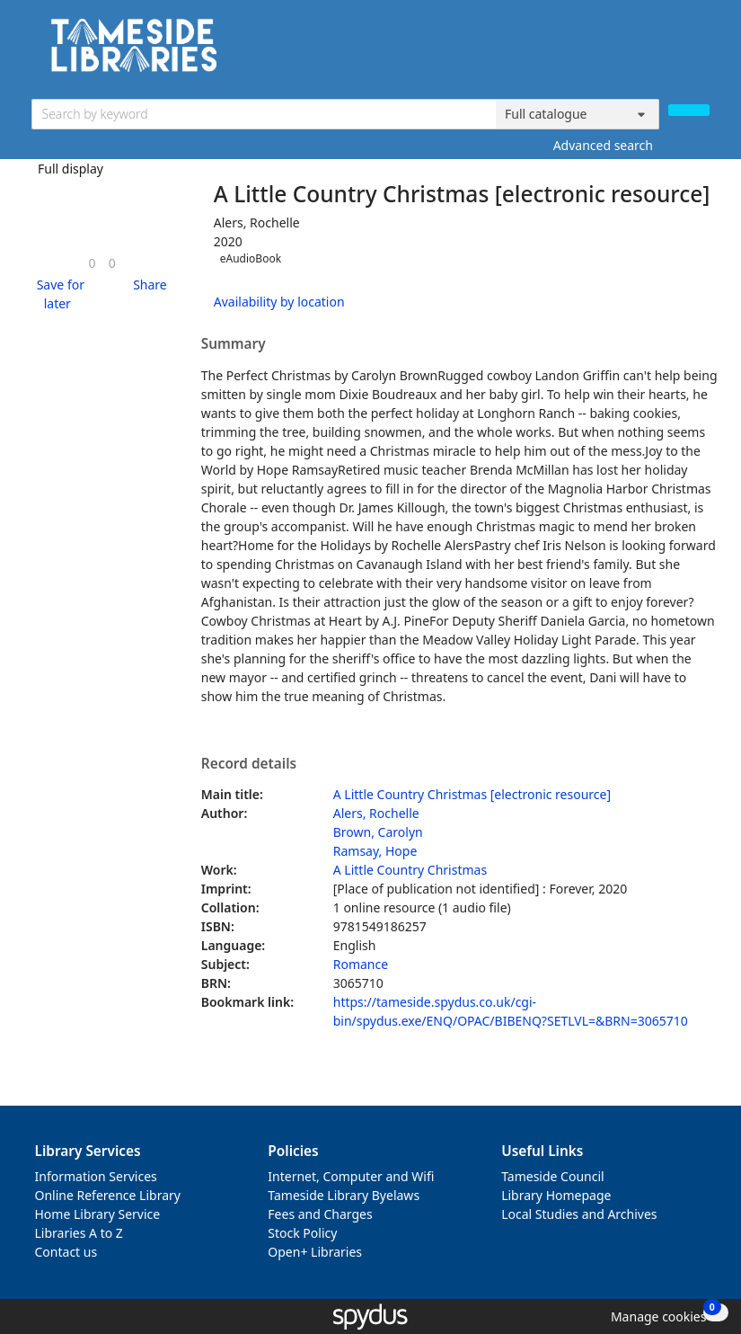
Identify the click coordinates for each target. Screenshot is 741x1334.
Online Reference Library (108, 1195)
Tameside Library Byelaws (343, 1195)
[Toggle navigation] (700, 52)
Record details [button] (248, 764)
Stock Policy (302, 1232)
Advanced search (603, 145)
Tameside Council (552, 1176)
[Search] (689, 110)
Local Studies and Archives (579, 1214)
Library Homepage (556, 1195)
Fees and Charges (320, 1214)
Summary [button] (233, 344)
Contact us (66, 1251)
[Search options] (577, 114)
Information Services (96, 1176)
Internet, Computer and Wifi (351, 1176)
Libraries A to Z (79, 1232)
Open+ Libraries (315, 1251)
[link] (92, 262)
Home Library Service (98, 1214)
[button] (57, 294)
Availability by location (279, 301)
